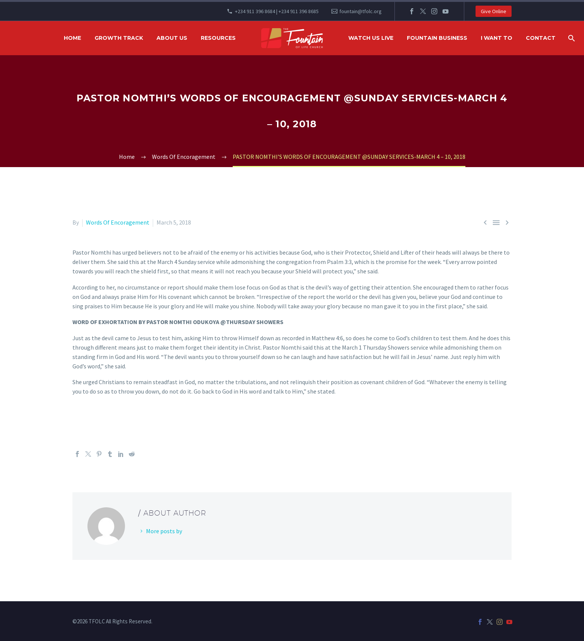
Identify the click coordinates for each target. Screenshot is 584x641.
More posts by (164, 531)
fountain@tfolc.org (360, 11)
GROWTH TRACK (119, 38)
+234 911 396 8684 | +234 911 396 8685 (277, 11)
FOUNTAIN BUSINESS (437, 38)
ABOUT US (172, 38)
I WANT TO (496, 38)
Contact (540, 38)
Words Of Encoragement (117, 222)
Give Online (493, 11)
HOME (72, 38)
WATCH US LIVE (370, 38)
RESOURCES (218, 38)
